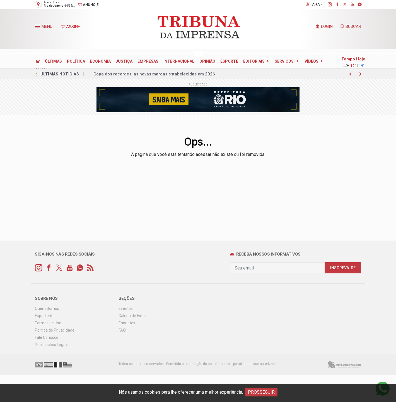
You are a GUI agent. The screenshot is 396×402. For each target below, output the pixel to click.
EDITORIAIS (254, 61)
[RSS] (90, 268)
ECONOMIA (100, 61)
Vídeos (311, 61)
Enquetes (127, 323)
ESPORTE (229, 61)
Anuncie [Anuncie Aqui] (88, 5)
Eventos (126, 308)
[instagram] (327, 4)
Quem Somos (47, 308)
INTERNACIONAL (178, 61)
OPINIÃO (207, 61)
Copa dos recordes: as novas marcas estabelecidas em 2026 (154, 74)
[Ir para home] (37, 61)
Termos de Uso (48, 323)
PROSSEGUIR (261, 392)
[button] (38, 27)
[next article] (350, 74)
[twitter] (342, 4)
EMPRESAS (147, 61)
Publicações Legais (51, 344)
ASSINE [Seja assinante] (70, 26)
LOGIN (324, 26)
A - (319, 4)
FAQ (122, 330)
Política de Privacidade (54, 330)
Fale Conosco (46, 337)
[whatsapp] (357, 4)
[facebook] (334, 4)
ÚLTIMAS (53, 61)
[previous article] (360, 74)
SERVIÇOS (284, 61)
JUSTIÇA (124, 61)
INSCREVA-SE (343, 268)
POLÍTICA (76, 61)
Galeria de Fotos (133, 315)
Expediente (45, 315)
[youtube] (349, 4)
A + (314, 4)
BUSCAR (350, 26)
